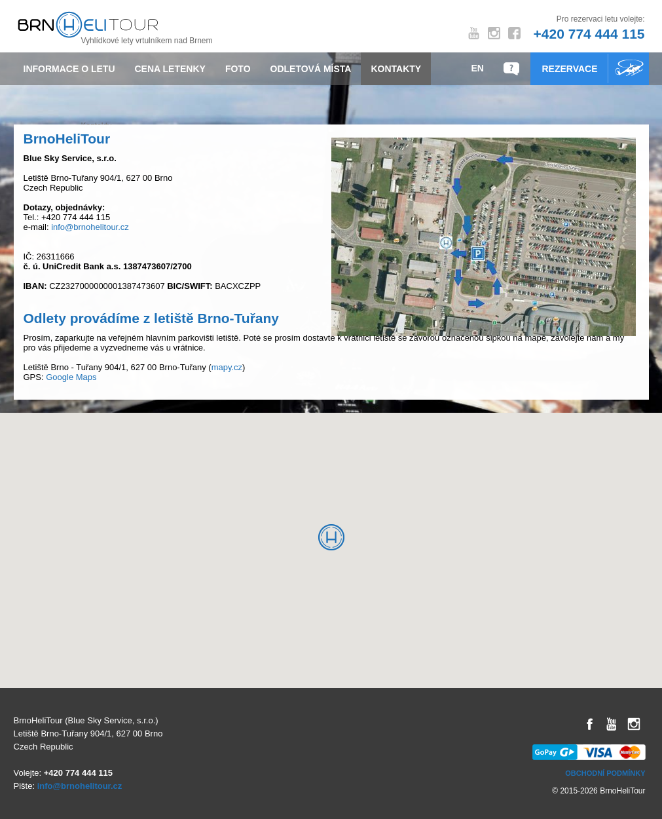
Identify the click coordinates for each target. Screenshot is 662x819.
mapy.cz (226, 367)
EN (477, 68)
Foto (238, 69)
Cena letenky (170, 69)
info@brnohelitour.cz (90, 227)
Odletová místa (311, 69)
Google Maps (71, 377)
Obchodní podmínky (605, 773)
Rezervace (569, 69)
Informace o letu (69, 69)
